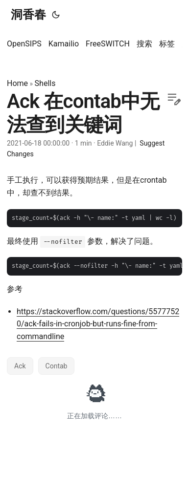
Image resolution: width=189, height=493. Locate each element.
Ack (20, 366)
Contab (57, 366)
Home (17, 83)
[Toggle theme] (56, 14)
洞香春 (28, 14)
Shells (45, 83)
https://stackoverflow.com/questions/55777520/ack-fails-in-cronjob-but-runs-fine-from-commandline (98, 324)
